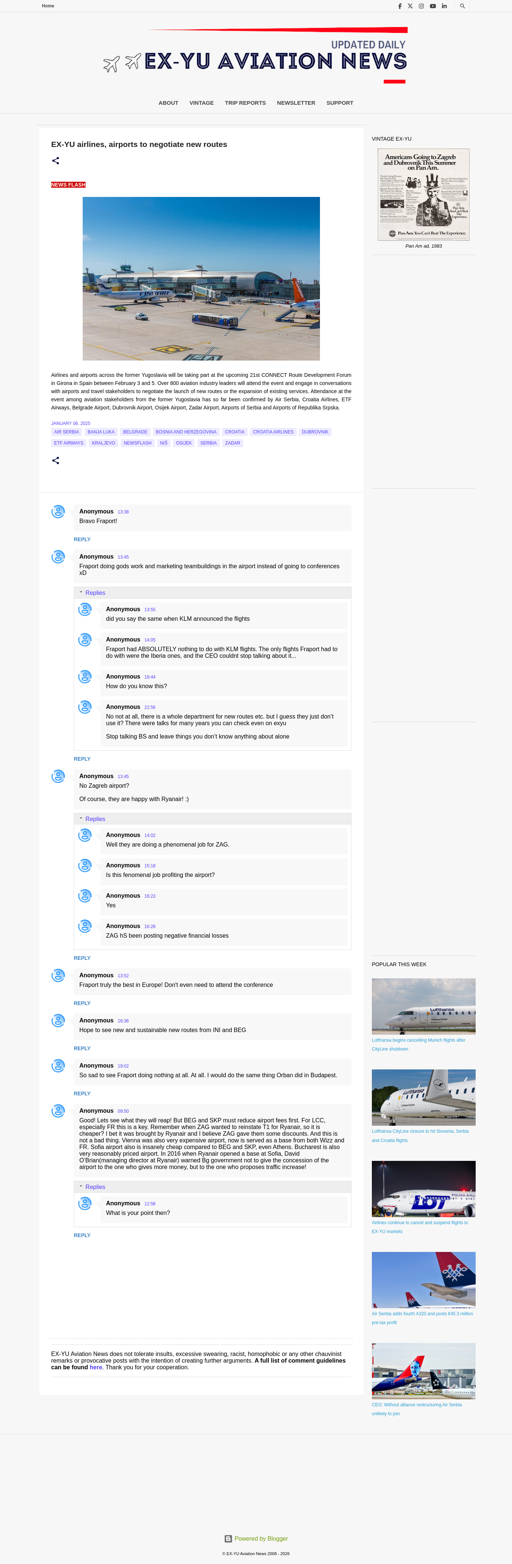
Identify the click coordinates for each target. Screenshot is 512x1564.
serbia (209, 443)
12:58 (149, 1203)
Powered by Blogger (256, 1538)
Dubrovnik (315, 432)
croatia (234, 432)
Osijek (184, 443)
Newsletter (296, 103)
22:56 (149, 707)
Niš (164, 443)
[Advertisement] (424, 372)
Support (340, 103)
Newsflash (138, 443)
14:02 (149, 835)
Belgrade (135, 432)
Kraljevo (103, 443)
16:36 (123, 1021)
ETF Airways (68, 443)
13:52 (123, 975)
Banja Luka (101, 432)
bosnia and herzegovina (186, 432)
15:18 (149, 865)
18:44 (149, 677)
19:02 (123, 1066)
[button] (55, 161)
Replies (95, 593)
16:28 (149, 926)
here (96, 1367)
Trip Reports (245, 103)
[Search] (462, 6)
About (168, 103)
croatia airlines (273, 432)
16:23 (149, 896)
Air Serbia (66, 432)
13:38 (123, 512)
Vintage (201, 103)
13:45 (123, 557)
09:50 (123, 1111)
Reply (82, 539)
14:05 (149, 640)
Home (48, 6)
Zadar (233, 443)
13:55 (149, 609)
